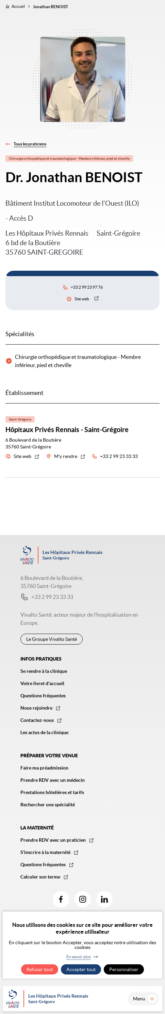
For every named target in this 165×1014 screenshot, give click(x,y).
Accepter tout (81, 969)
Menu (144, 999)
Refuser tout (40, 969)
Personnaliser (123, 969)
